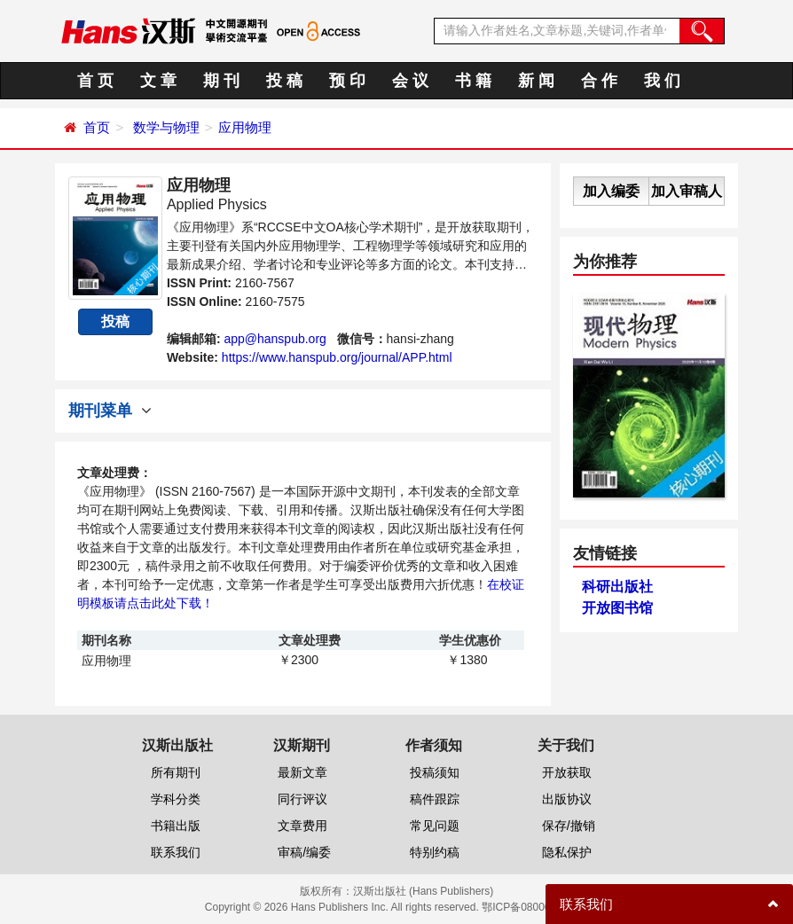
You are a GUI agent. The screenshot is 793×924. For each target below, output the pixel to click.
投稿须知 (434, 772)
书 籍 (473, 81)
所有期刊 (175, 772)
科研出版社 (617, 586)
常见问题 (434, 825)
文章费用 (302, 825)
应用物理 (244, 127)
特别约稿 (434, 852)
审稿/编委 (304, 852)
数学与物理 (166, 127)
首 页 (95, 81)
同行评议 (302, 799)
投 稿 (284, 81)
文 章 (158, 81)
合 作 (599, 81)
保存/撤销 (568, 825)
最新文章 (302, 772)
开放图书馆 (617, 607)
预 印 (347, 81)
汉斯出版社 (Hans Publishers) (423, 891)
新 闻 (536, 81)
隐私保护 (567, 852)
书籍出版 (175, 825)
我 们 (662, 81)
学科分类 (175, 799)
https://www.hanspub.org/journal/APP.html (337, 357)
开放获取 (567, 772)
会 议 (410, 81)
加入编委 (611, 191)
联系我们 (175, 852)
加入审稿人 (686, 191)
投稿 (115, 321)
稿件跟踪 (434, 799)
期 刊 (221, 81)
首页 (96, 127)
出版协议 (567, 799)
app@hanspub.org (275, 339)
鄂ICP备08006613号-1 (535, 907)
